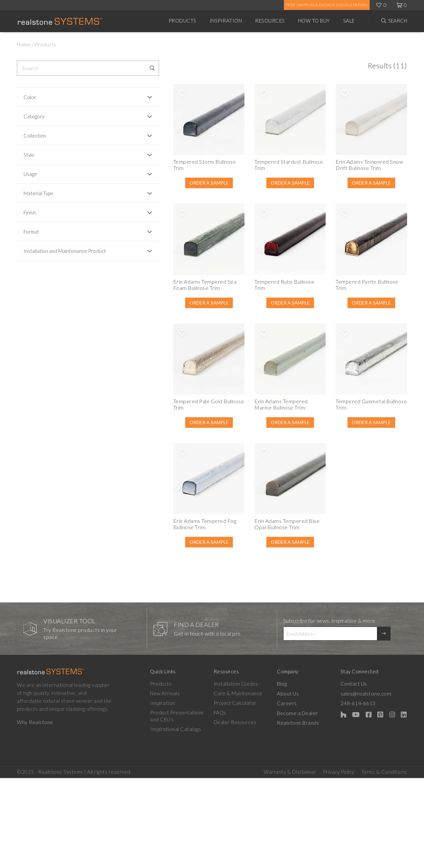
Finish (30, 212)
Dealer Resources (237, 789)
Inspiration (226, 21)
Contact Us (361, 751)
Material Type (38, 193)
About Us (292, 760)
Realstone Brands (303, 789)
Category (34, 116)
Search (397, 21)
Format (31, 232)
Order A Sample (166, 193)
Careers (292, 770)
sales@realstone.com (373, 760)
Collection (35, 136)
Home (23, 44)
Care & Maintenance (240, 760)
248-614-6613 (365, 770)
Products (182, 21)
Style (29, 155)
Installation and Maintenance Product (55, 254)
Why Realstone (35, 789)
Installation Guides (238, 751)
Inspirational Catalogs (175, 796)
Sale (349, 21)
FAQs (222, 779)
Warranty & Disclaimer (290, 839)
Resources (270, 21)
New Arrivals (165, 760)
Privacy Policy (338, 839)
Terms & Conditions (384, 839)
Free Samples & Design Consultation (327, 4)
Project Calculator (237, 770)
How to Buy (314, 21)
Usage (30, 174)
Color (30, 97)
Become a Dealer (302, 779)
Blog (287, 751)
